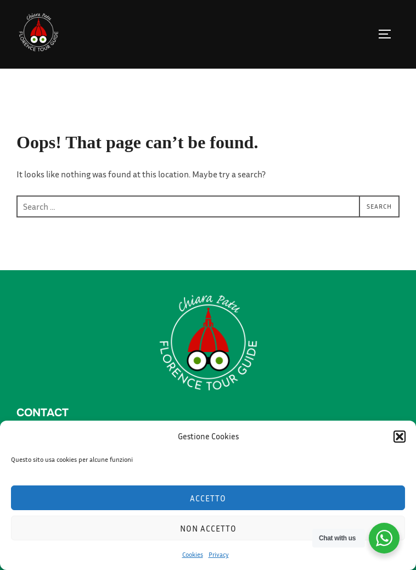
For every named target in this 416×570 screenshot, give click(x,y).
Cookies (192, 554)
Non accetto (208, 528)
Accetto (208, 498)
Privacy (219, 554)
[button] (399, 436)
